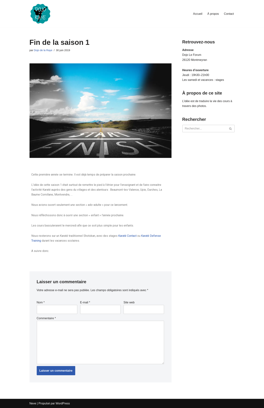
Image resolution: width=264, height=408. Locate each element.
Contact (229, 13)
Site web (128, 302)
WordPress (63, 403)
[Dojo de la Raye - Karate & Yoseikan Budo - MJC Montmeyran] (40, 13)
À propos (213, 13)
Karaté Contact (127, 235)
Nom (41, 302)
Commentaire (46, 318)
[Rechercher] (204, 128)
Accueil (197, 13)
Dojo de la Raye (43, 50)
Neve (33, 403)
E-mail (85, 302)
